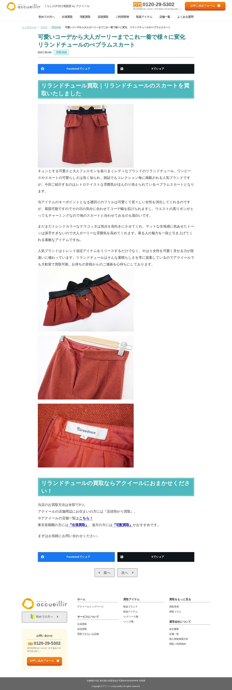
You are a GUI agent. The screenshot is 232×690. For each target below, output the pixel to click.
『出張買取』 (78, 525)
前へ (107, 573)
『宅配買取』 (123, 525)
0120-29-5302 (158, 4)
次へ (125, 573)
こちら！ (86, 518)
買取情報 (61, 52)
